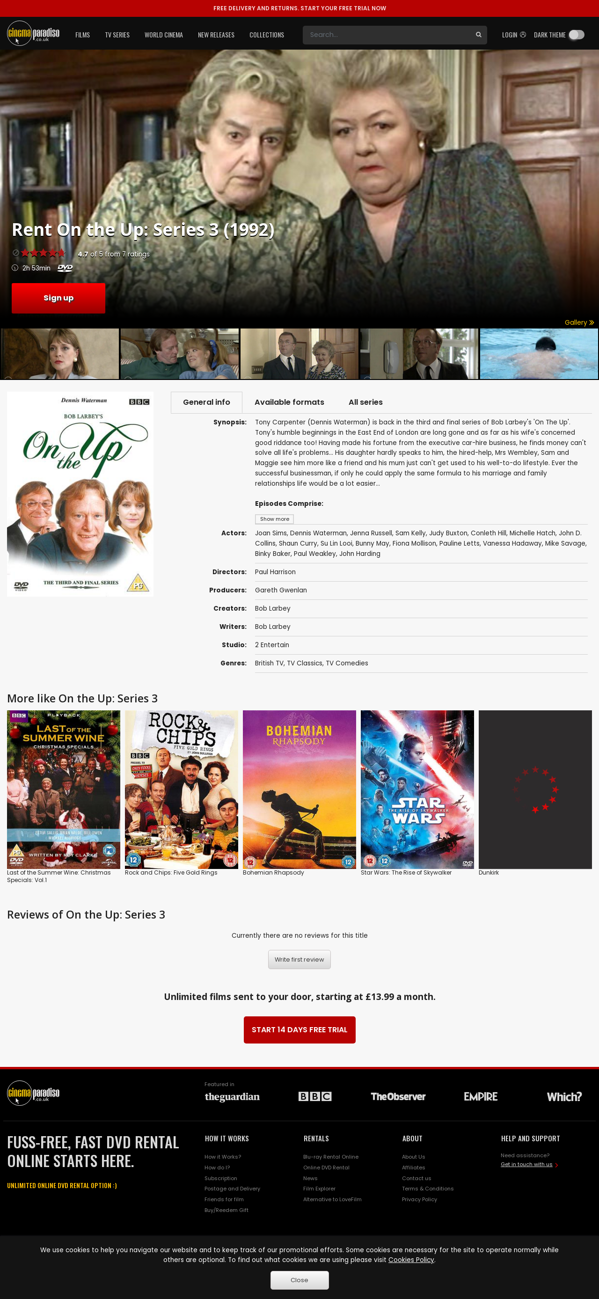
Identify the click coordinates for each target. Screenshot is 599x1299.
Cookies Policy (411, 1259)
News (310, 1178)
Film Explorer (319, 1188)
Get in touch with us (527, 1164)
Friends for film (224, 1199)
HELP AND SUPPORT (530, 1138)
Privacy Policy (419, 1199)
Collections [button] (266, 34)
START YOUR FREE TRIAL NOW (299, 8)
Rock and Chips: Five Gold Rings (171, 872)
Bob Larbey (273, 608)
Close (299, 1280)
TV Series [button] (117, 34)
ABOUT (412, 1138)
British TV (269, 663)
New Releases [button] (216, 34)
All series (366, 402)
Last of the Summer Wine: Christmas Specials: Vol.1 (59, 876)
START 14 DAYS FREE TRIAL (300, 1029)
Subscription (221, 1178)
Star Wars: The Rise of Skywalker (406, 872)
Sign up (58, 297)
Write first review (299, 959)
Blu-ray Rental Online (330, 1156)
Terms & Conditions (428, 1188)
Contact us (416, 1178)
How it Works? (223, 1156)
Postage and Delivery (232, 1188)
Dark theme (550, 34)
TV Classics (304, 663)
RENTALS (316, 1138)
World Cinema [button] (164, 34)
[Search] (386, 35)
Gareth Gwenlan (281, 590)
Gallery (579, 322)
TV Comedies (347, 663)
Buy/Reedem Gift (226, 1210)
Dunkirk (489, 872)
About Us (413, 1156)
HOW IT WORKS (227, 1138)
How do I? (217, 1167)
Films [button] (82, 34)
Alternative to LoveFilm (332, 1199)
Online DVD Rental (326, 1167)
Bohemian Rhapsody (273, 872)
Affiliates (413, 1167)
